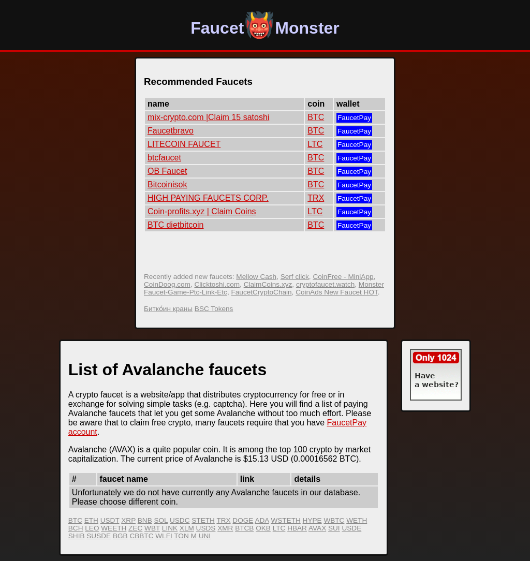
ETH (91, 520)
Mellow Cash (256, 276)
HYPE (312, 520)
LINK (170, 528)
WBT (152, 528)
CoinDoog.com (167, 284)
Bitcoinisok (167, 184)
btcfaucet (164, 157)
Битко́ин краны (168, 309)
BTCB (244, 528)
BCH (75, 528)
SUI (334, 528)
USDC (180, 520)
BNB (145, 520)
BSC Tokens (214, 309)
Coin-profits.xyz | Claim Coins (202, 211)
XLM (187, 528)
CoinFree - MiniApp (343, 276)
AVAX (317, 528)
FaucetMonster (265, 28)
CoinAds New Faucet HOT (337, 292)
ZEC (135, 528)
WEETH (113, 528)
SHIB (76, 536)
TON (181, 536)
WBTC (333, 520)
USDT (110, 520)
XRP (128, 520)
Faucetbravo (171, 130)
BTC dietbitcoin (176, 224)
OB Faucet (167, 171)
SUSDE (98, 536)
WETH (356, 520)
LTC (314, 144)
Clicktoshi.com (217, 284)
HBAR (297, 528)
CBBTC (141, 536)
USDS (206, 528)
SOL (161, 520)
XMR (225, 528)
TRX (315, 198)
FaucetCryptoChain (261, 292)
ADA (262, 520)
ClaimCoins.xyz (268, 284)
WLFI (163, 536)
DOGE (242, 520)
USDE (351, 528)
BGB (120, 536)
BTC (315, 117)
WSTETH (285, 520)
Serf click (295, 276)
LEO (92, 528)
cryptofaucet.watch (325, 284)
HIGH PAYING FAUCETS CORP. (208, 198)
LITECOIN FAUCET (184, 144)
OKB (263, 528)
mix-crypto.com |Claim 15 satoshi (208, 117)
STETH (203, 520)
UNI (205, 536)
